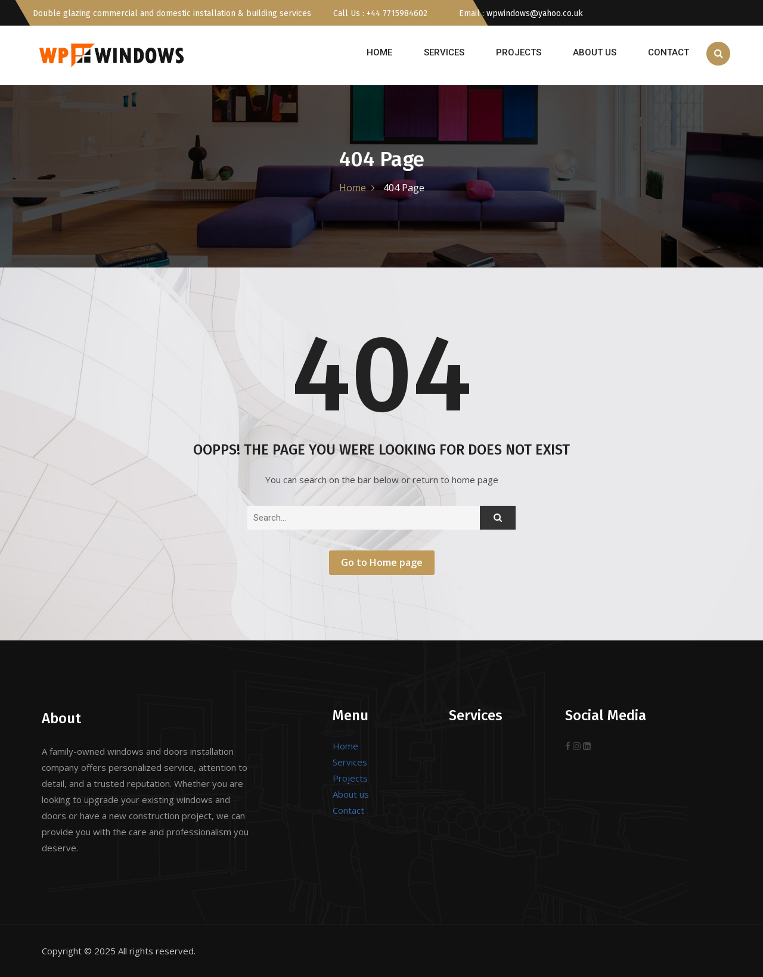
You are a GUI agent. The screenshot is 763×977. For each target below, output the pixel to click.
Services (444, 52)
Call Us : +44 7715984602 (379, 13)
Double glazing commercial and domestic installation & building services (172, 13)
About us (594, 52)
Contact (668, 52)
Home (379, 52)
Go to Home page (382, 562)
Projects (518, 52)
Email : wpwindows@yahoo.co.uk (512, 13)
